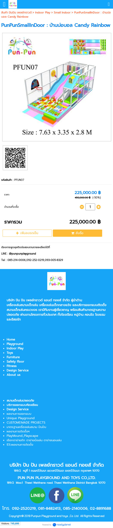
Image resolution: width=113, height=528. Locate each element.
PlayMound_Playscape (22, 436)
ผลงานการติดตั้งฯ (18, 431)
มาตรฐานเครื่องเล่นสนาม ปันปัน (26, 427)
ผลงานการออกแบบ (19, 414)
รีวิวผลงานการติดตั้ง (20, 444)
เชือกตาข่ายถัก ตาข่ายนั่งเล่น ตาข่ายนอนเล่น (34, 440)
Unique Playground (21, 418)
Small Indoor (62, 12)
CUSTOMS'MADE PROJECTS (26, 422)
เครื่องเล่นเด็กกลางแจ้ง (55, 305)
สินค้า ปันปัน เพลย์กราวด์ (16, 12)
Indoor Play (42, 12)
